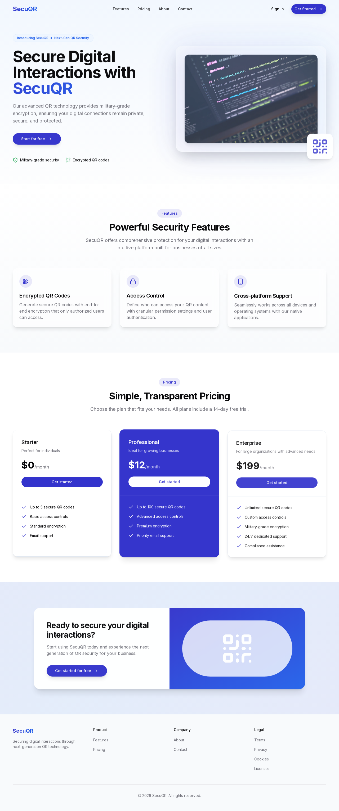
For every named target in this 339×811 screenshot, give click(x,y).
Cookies (261, 759)
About (164, 9)
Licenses (262, 768)
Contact (185, 9)
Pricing (143, 9)
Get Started (309, 9)
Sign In (277, 9)
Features (121, 9)
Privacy (260, 749)
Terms (259, 740)
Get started (62, 489)
